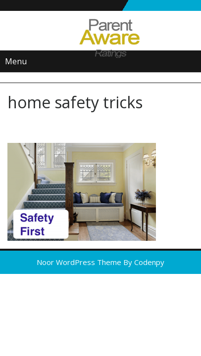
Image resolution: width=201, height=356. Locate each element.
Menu (16, 61)
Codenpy (149, 262)
